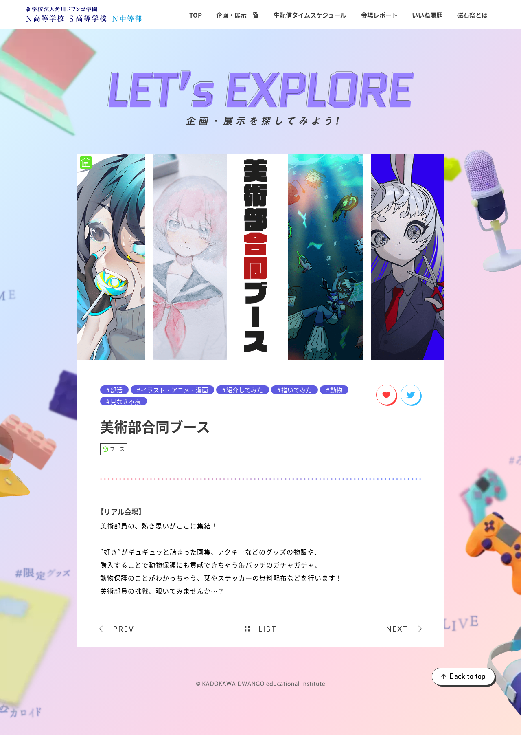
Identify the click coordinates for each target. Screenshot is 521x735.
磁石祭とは (472, 15)
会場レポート (379, 15)
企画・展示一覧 (237, 15)
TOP (195, 15)
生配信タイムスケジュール (310, 15)
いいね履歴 (427, 15)
